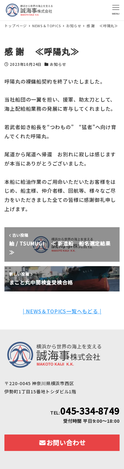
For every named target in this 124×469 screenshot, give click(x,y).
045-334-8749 (90, 410)
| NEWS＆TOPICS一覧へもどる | (62, 311)
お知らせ (58, 64)
